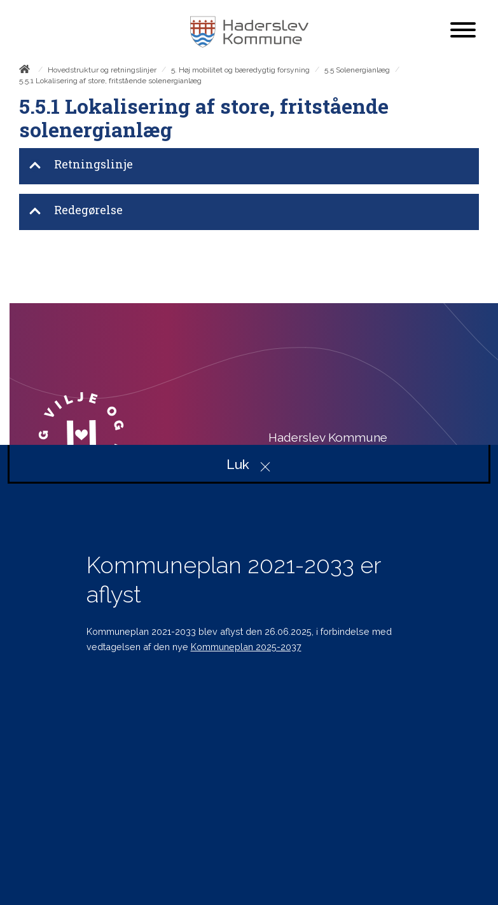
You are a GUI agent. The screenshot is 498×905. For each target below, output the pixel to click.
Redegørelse (76, 211)
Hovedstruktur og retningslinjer (102, 69)
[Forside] (27, 71)
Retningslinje (81, 165)
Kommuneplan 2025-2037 (246, 646)
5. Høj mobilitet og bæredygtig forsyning (240, 69)
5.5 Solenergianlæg (357, 69)
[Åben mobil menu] (463, 31)
